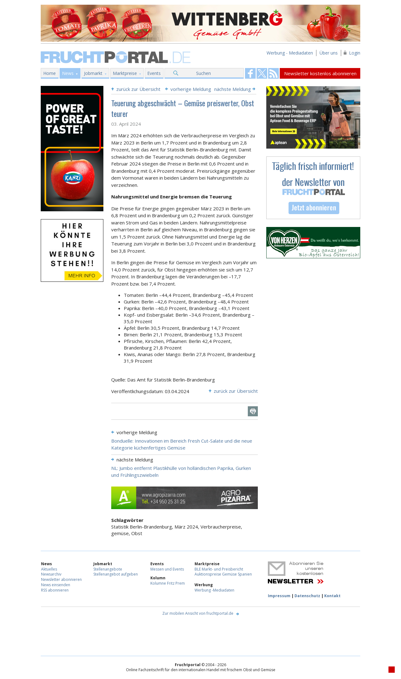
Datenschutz (307, 595)
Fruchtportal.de (116, 56)
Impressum (279, 595)
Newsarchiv (51, 574)
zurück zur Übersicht (138, 89)
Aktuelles (49, 569)
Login (354, 53)
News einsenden (55, 584)
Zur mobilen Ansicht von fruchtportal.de (197, 613)
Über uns (329, 53)
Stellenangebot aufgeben (115, 574)
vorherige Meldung (190, 89)
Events (154, 73)
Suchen (203, 73)
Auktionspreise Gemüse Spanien (223, 574)
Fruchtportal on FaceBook (250, 73)
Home (49, 73)
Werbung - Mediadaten (290, 53)
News (68, 73)
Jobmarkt (93, 73)
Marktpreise (125, 73)
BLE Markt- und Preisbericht (219, 569)
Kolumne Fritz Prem (167, 583)
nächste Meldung (232, 89)
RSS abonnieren (55, 590)
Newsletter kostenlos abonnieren (320, 73)
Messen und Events (167, 569)
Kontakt (332, 595)
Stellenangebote (107, 569)
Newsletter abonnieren (61, 579)
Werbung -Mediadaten (214, 590)
